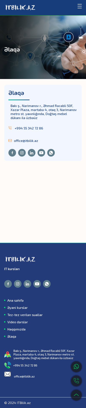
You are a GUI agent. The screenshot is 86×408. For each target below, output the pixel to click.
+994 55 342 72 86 (25, 128)
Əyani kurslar (17, 307)
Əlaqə (11, 336)
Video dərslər (17, 322)
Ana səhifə (15, 300)
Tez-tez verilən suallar (25, 315)
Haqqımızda (16, 329)
